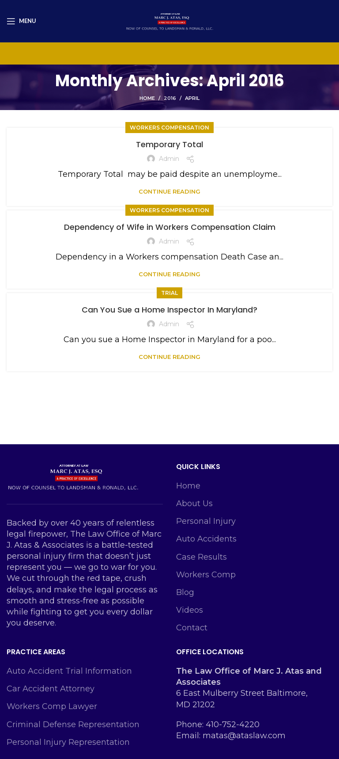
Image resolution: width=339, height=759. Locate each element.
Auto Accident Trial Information (69, 671)
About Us (194, 503)
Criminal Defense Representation (73, 724)
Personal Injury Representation (68, 742)
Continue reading (169, 192)
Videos (189, 610)
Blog (185, 592)
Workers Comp (206, 575)
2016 (170, 98)
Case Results (201, 557)
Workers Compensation (169, 127)
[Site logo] (169, 20)
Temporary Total (169, 144)
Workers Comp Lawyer (52, 706)
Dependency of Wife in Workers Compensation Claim (169, 227)
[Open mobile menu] (21, 21)
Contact (191, 628)
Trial (169, 293)
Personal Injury (206, 521)
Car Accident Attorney (50, 689)
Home (147, 98)
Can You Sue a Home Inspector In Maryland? (169, 309)
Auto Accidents (206, 539)
